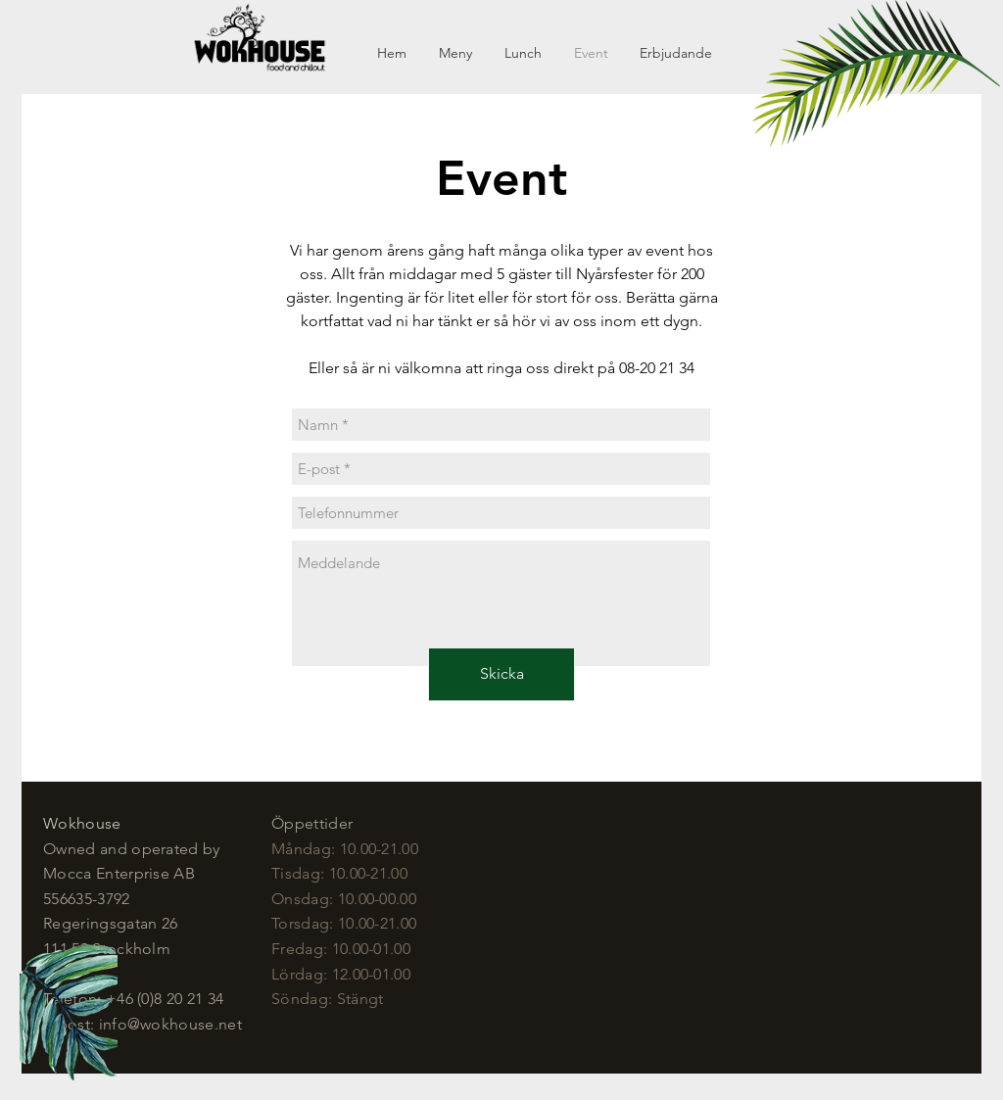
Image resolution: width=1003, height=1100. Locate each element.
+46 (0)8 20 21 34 (164, 998)
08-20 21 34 (656, 368)
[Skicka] (501, 674)
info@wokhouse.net (170, 1024)
